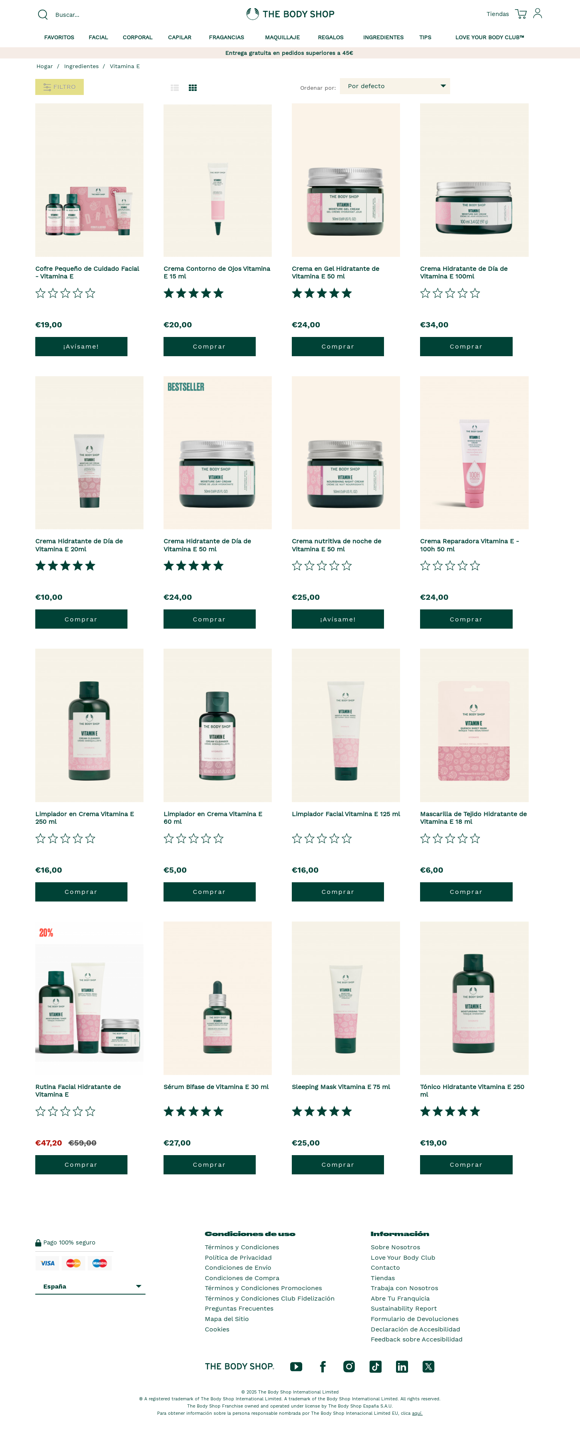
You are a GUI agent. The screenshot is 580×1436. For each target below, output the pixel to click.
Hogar (44, 66)
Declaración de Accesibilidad (415, 1329)
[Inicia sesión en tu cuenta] (538, 16)
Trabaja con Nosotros (404, 1288)
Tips (425, 37)
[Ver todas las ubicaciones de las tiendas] (498, 13)
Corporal (137, 37)
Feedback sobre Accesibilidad (417, 1339)
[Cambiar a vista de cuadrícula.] (193, 88)
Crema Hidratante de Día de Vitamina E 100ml (463, 272)
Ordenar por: (318, 88)
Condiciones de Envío (238, 1267)
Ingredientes (383, 37)
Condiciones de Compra (242, 1278)
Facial (98, 37)
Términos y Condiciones (242, 1247)
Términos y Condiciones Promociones (263, 1288)
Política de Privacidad (238, 1257)
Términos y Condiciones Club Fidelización (270, 1298)
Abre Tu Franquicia (400, 1298)
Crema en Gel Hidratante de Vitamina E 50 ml (335, 272)
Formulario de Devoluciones (415, 1319)
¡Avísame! (81, 346)
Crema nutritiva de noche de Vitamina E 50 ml (336, 545)
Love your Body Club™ (489, 37)
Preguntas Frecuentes (239, 1308)
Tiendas (383, 1278)
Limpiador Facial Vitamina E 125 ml (346, 814)
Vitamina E (125, 66)
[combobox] (94, 15)
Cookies (217, 1329)
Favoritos (59, 37)
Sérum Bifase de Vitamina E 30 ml (216, 1087)
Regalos (331, 37)
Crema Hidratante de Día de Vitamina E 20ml (79, 545)
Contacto (385, 1267)
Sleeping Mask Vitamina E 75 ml (341, 1087)
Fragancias (226, 37)
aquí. (417, 1413)
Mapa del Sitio (227, 1319)
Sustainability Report (404, 1308)
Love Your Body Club (403, 1257)
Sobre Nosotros (395, 1247)
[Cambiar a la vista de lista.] (175, 88)
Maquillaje (282, 37)
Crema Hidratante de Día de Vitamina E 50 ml (207, 545)
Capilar (179, 37)
